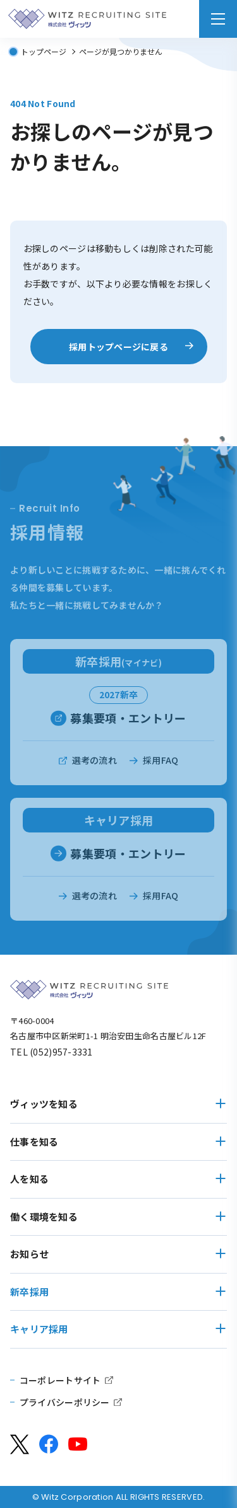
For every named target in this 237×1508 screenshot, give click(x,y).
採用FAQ (160, 769)
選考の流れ (94, 769)
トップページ (43, 51)
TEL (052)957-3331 (51, 1051)
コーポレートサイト (60, 1380)
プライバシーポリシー (65, 1402)
